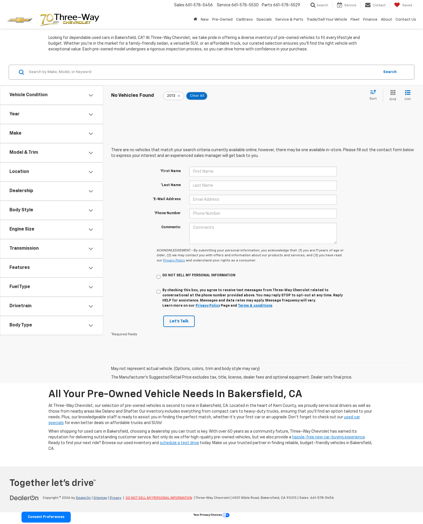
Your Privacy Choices (211, 515)
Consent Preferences (46, 517)
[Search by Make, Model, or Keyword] (203, 72)
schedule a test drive (179, 443)
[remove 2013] (173, 96)
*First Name (170, 171)
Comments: (171, 227)
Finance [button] (370, 19)
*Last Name (171, 185)
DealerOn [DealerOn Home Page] (83, 498)
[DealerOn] (24, 498)
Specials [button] (264, 19)
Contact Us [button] (406, 19)
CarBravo (244, 19)
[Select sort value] (375, 95)
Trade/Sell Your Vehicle (327, 19)
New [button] (205, 19)
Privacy (115, 498)
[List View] (407, 96)
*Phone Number (167, 213)
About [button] (386, 19)
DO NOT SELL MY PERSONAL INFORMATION (159, 498)
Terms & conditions (255, 306)
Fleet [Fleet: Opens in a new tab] (355, 19)
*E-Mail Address (167, 199)
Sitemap (100, 498)
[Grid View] (391, 96)
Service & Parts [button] (289, 19)
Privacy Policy (174, 260)
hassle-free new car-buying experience (328, 437)
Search (390, 72)
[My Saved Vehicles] (403, 5)
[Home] (195, 19)
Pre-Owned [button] (222, 19)
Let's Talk (179, 321)
